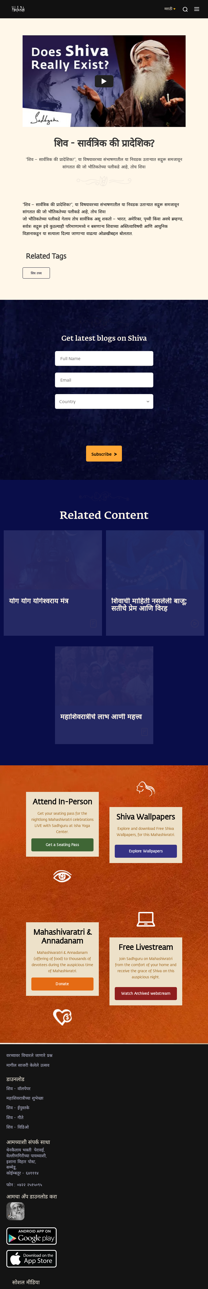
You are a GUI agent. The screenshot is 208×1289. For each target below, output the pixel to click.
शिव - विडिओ (17, 1127)
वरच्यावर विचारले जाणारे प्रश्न (29, 1055)
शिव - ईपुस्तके (17, 1107)
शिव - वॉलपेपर (18, 1088)
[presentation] (104, 428)
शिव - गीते (14, 1117)
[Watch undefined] (104, 81)
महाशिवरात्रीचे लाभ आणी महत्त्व (101, 717)
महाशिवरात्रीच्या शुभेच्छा (24, 1098)
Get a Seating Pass (62, 844)
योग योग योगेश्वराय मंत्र (38, 601)
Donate (62, 983)
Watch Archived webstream (146, 993)
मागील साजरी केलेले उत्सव (27, 1065)
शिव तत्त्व (36, 273)
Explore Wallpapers (146, 850)
